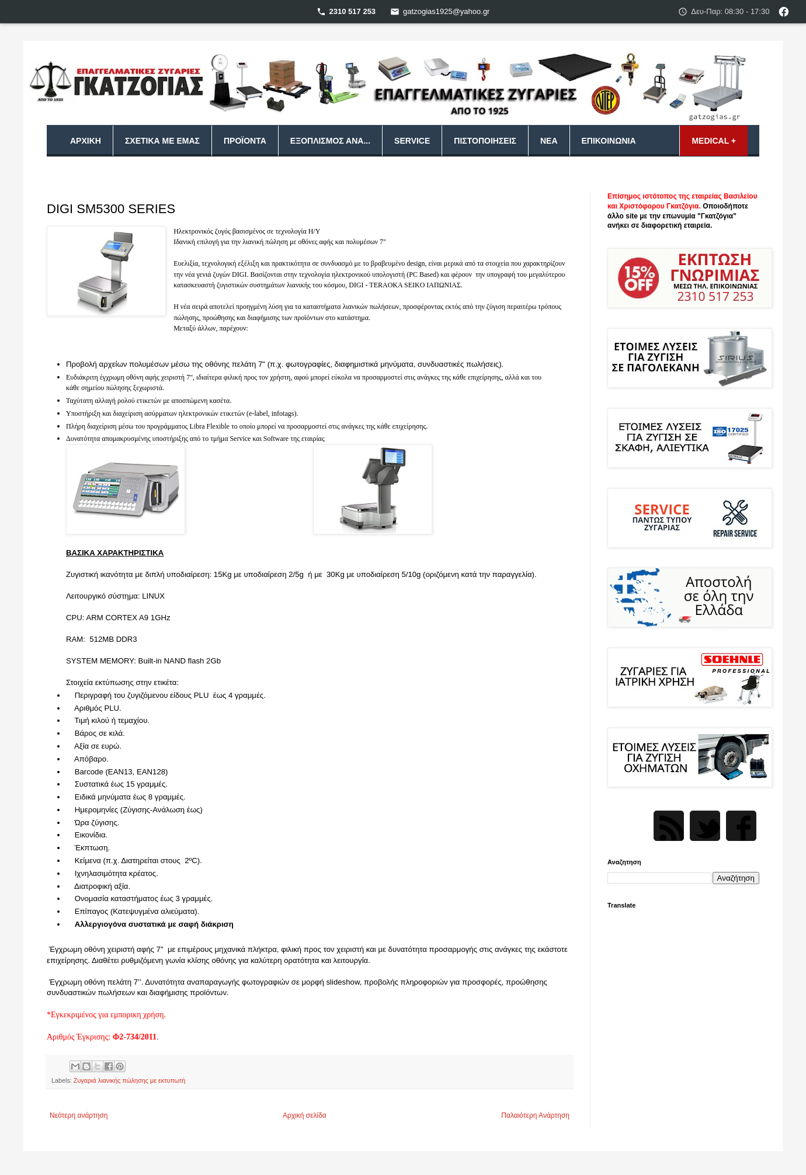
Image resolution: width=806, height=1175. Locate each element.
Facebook (741, 826)
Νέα (549, 140)
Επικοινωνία (609, 140)
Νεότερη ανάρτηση (78, 1115)
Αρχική (85, 140)
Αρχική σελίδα (304, 1115)
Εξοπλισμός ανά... (330, 140)
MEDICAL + (714, 140)
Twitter (705, 826)
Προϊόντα (245, 140)
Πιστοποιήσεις (485, 140)
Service (412, 140)
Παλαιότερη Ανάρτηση (535, 1115)
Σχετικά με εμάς (162, 140)
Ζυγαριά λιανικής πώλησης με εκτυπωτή (129, 1080)
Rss (669, 826)
